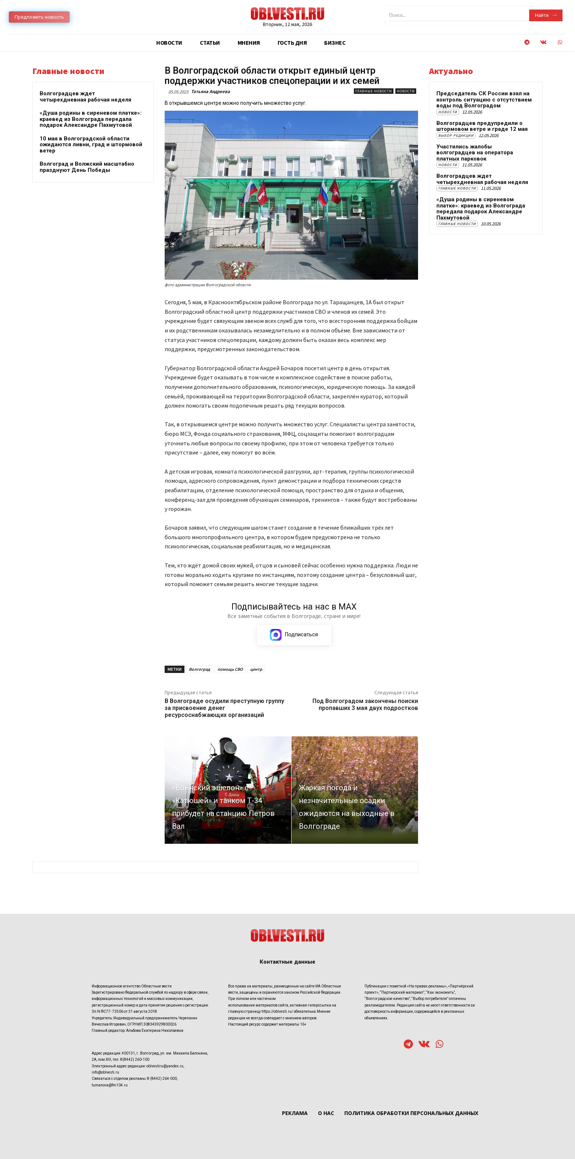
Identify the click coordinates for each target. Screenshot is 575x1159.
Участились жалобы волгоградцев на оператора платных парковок (474, 152)
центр (256, 669)
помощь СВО (230, 669)
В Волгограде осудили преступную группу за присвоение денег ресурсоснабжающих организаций (224, 708)
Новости (405, 91)
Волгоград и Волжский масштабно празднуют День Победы (87, 167)
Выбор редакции (456, 135)
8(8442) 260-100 (134, 1059)
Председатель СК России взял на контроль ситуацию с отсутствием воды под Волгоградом (484, 99)
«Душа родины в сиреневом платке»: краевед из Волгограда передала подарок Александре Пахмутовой (91, 119)
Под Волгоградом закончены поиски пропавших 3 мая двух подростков (365, 705)
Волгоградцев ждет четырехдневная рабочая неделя (85, 96)
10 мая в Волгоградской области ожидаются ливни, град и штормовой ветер (91, 144)
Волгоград (199, 669)
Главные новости (373, 91)
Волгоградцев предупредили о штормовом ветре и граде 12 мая (482, 126)
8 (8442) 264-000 (162, 1079)
